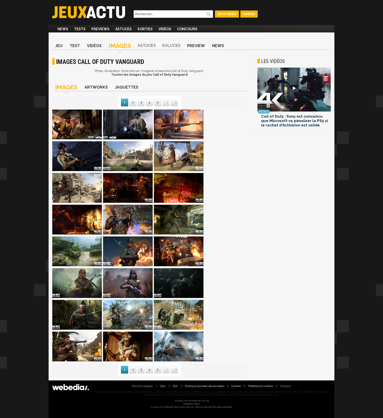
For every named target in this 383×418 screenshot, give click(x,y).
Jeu (59, 45)
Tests (79, 29)
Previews (100, 29)
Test (75, 45)
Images (120, 45)
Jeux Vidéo (226, 14)
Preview (196, 45)
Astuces (123, 29)
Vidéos (165, 29)
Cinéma (249, 14)
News (62, 29)
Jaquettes (126, 87)
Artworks (96, 87)
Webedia (205, 400)
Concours (187, 29)
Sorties (145, 29)
